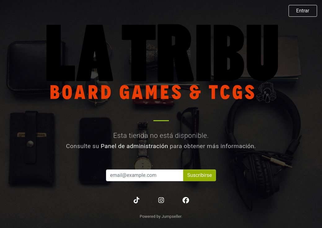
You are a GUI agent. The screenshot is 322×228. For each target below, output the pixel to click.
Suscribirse (199, 175)
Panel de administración (134, 146)
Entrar (302, 11)
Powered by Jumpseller (160, 216)
